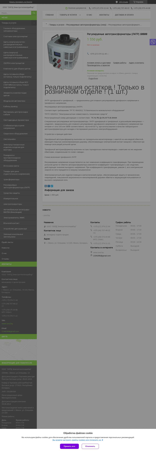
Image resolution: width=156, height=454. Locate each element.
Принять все (69, 446)
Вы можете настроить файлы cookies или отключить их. (77, 440)
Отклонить (90, 446)
